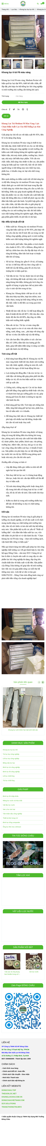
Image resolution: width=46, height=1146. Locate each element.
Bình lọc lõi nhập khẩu (10, 796)
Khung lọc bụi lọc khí (10, 750)
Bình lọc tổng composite (11, 822)
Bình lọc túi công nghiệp (11, 767)
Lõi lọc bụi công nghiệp (11, 758)
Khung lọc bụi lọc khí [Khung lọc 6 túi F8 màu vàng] (26, 9)
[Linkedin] (18, 109)
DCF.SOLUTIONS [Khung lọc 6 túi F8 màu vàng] (9, 1103)
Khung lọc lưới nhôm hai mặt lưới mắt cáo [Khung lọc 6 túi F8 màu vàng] (23, 730)
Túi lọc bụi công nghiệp (11, 754)
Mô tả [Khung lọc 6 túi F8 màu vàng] (6, 116)
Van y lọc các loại (9, 809)
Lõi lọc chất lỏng (8, 776)
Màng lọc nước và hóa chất (12, 800)
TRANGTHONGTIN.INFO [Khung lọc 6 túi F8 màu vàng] (12, 1107)
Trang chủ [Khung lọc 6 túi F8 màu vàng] (5, 9)
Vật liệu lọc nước (9, 805)
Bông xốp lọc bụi (9, 763)
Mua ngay (23, 102)
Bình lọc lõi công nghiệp (11, 772)
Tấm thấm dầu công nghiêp (12, 814)
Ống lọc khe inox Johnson (12, 827)
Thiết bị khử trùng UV (10, 818)
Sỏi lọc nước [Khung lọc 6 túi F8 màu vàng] (33, 972)
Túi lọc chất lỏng (9, 780)
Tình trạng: (6, 96)
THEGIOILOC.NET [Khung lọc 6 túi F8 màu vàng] (9, 1094)
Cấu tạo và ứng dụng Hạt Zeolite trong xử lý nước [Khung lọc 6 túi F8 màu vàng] (12, 973)
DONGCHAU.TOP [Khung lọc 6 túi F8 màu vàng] (9, 1090)
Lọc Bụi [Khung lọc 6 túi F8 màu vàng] (14, 9)
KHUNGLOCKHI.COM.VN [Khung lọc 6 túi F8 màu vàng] (12, 1097)
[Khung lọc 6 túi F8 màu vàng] (23, 3)
